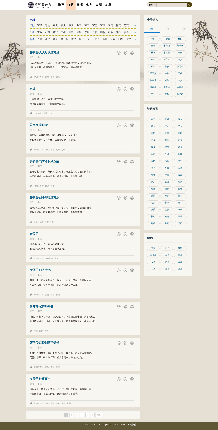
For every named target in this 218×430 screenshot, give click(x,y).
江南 (47, 77)
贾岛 (126, 32)
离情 (52, 367)
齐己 (118, 32)
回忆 (41, 331)
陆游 (79, 32)
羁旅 (58, 77)
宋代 (97, 39)
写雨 (86, 25)
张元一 (180, 66)
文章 (108, 4)
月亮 (180, 147)
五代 (89, 39)
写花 (110, 25)
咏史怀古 (38, 113)
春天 (55, 25)
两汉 (47, 39)
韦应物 (180, 87)
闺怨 (167, 195)
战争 (167, 209)
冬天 (79, 25)
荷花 (126, 25)
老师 (167, 202)
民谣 (167, 223)
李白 (39, 32)
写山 (167, 154)
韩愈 (102, 32)
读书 (180, 209)
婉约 (47, 149)
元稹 (94, 32)
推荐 (61, 4)
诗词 (70, 4)
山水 (153, 154)
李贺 (180, 80)
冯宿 (180, 52)
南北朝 (64, 39)
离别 (52, 294)
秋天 (71, 25)
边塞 (180, 168)
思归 (58, 367)
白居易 (167, 39)
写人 (153, 202)
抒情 (51, 113)
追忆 (36, 222)
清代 (128, 39)
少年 (41, 222)
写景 (39, 25)
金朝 (105, 39)
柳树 (167, 147)
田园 (167, 168)
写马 (153, 168)
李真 (180, 59)
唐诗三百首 (39, 258)
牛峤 (167, 66)
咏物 (47, 25)
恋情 (63, 149)
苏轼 (55, 32)
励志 (167, 189)
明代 (120, 39)
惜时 (153, 216)
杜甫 (47, 32)
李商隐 (167, 45)
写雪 (94, 25)
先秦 (39, 39)
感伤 (52, 186)
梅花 (118, 25)
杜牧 (71, 32)
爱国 (180, 175)
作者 (80, 4)
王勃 (153, 94)
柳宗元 (153, 80)
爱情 (47, 294)
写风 (102, 25)
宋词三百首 (39, 77)
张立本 (167, 59)
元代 (113, 39)
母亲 (180, 202)
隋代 (73, 39)
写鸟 (180, 161)
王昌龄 (167, 87)
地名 (153, 175)
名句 (89, 4)
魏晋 (55, 39)
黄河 (153, 161)
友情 (153, 209)
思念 (153, 189)
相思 (58, 294)
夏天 (63, 25)
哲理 (180, 189)
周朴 (153, 59)
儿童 (167, 161)
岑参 (110, 32)
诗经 (153, 223)
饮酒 (47, 186)
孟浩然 (153, 73)
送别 (167, 182)
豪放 (180, 216)
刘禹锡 (180, 45)
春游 (52, 149)
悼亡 (180, 195)
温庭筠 (153, 87)
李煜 (86, 32)
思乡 (52, 77)
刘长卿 (180, 94)
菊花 (153, 147)
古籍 (99, 4)
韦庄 (40, 57)
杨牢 (153, 66)
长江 (180, 154)
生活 (52, 222)
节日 (180, 223)
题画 (56, 258)
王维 (63, 32)
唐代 (81, 39)
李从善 (167, 52)
